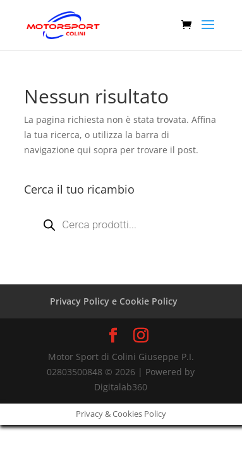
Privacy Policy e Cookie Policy (114, 301)
